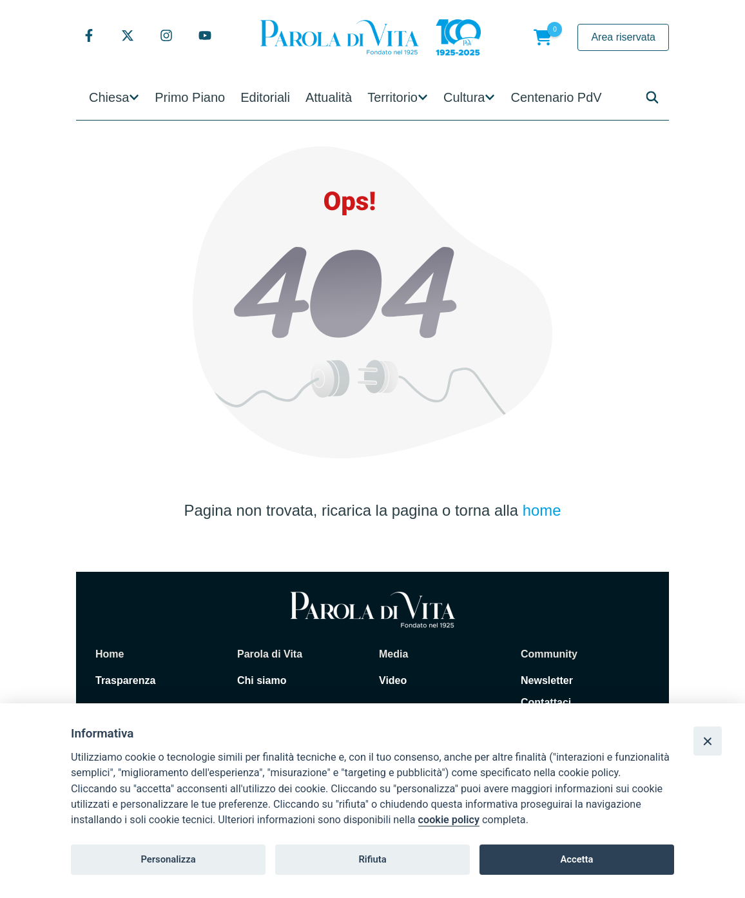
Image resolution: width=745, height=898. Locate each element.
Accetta (576, 859)
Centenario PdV (555, 97)
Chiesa (109, 97)
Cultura (464, 97)
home (542, 510)
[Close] (707, 741)
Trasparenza (125, 680)
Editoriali (265, 97)
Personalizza (167, 859)
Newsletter (547, 680)
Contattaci (546, 702)
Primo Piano (190, 97)
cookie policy (448, 820)
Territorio (392, 97)
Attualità (328, 97)
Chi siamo (261, 680)
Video (393, 680)
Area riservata (623, 37)
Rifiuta (372, 859)
